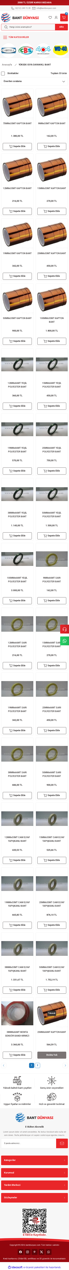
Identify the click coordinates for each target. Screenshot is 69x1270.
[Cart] (64, 17)
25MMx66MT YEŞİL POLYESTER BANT (51, 450)
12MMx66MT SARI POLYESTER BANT (17, 644)
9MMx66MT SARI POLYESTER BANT (52, 580)
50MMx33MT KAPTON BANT (17, 318)
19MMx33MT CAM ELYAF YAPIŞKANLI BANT (17, 904)
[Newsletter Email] (34, 1143)
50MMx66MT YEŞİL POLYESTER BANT (51, 515)
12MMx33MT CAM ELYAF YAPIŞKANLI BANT (17, 839)
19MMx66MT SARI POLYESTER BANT (17, 709)
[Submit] (62, 1143)
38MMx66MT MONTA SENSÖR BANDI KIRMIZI (17, 1034)
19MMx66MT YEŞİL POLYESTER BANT (17, 450)
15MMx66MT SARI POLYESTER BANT (51, 644)
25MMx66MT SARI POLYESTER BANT (51, 709)
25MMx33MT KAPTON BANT (51, 253)
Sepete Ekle (17, 146)
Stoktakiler (13, 73)
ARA (61, 27)
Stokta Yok (51, 1055)
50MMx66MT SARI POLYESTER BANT (51, 774)
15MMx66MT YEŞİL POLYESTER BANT (51, 385)
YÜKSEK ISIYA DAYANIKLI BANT (35, 64)
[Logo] (20, 17)
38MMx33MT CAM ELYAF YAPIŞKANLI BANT (17, 969)
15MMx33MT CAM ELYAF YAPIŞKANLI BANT (51, 839)
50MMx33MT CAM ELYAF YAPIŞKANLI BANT (51, 969)
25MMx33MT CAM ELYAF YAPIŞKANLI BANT (51, 904)
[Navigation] (34, 37)
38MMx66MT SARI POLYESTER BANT (17, 774)
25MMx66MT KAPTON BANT (51, 1032)
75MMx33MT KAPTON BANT (17, 123)
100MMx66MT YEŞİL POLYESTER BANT (17, 580)
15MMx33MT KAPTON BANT (51, 188)
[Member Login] (56, 17)
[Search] (34, 27)
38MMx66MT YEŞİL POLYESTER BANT (17, 515)
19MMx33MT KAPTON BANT (17, 253)
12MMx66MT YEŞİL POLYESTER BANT (17, 385)
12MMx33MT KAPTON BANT (17, 188)
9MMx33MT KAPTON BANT (52, 123)
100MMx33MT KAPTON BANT (52, 320)
